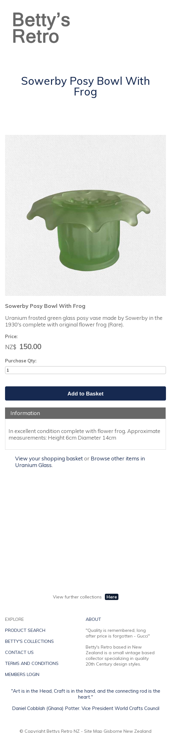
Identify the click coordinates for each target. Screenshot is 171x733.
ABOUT (93, 619)
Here (111, 597)
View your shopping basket (49, 458)
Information (25, 413)
